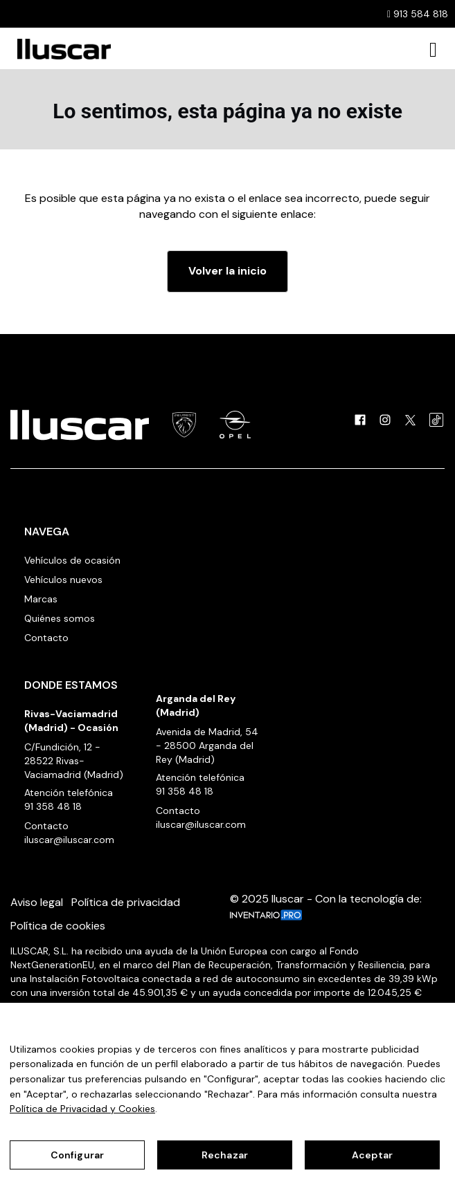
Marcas (40, 599)
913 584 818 (417, 14)
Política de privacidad (125, 902)
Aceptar (372, 1155)
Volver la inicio (227, 270)
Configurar (77, 1155)
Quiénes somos (59, 618)
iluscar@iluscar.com (69, 839)
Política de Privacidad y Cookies (82, 1108)
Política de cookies (57, 925)
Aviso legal (36, 902)
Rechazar (225, 1155)
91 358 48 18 (53, 806)
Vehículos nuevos (63, 579)
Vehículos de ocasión (72, 560)
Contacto (46, 637)
